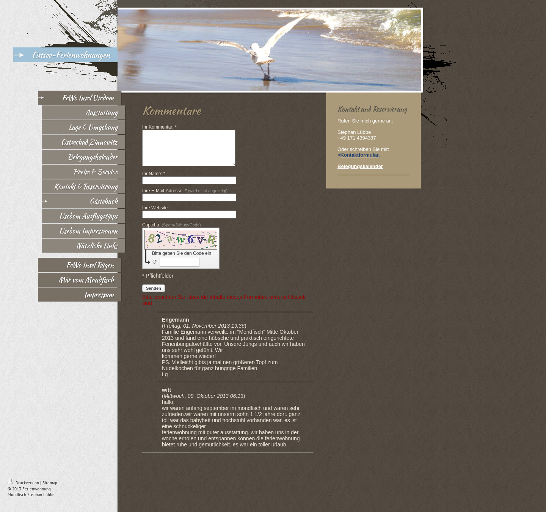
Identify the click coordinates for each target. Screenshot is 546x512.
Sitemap (49, 489)
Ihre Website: (155, 214)
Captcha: (171, 231)
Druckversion (24, 489)
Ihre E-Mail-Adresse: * (185, 197)
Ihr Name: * (153, 180)
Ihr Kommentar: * (159, 127)
